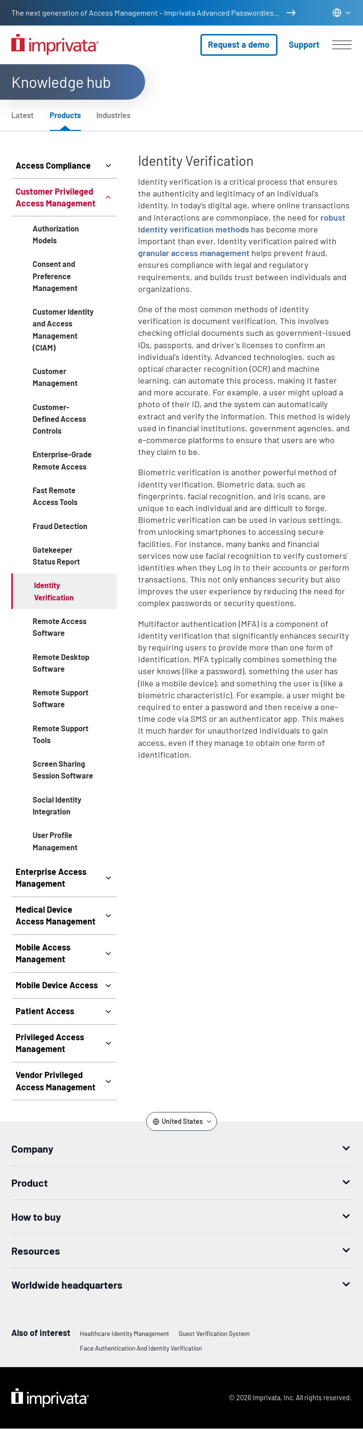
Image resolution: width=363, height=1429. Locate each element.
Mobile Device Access (57, 985)
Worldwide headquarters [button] (66, 1284)
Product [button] (29, 1182)
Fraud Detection (60, 526)
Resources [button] (35, 1250)
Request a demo (238, 44)
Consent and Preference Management (55, 275)
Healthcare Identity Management (124, 1333)
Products (65, 115)
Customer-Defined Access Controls (59, 418)
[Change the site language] (341, 12)
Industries (113, 115)
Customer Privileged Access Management (55, 197)
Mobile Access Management (43, 953)
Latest (22, 115)
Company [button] (32, 1148)
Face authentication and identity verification (141, 1348)
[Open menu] (342, 44)
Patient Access (45, 1011)
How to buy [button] (36, 1216)
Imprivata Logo (50, 1397)
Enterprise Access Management (51, 877)
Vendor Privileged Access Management (55, 1081)
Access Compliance (53, 165)
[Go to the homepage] (55, 44)
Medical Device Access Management (55, 915)
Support (304, 44)
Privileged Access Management (50, 1043)
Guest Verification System (214, 1333)
